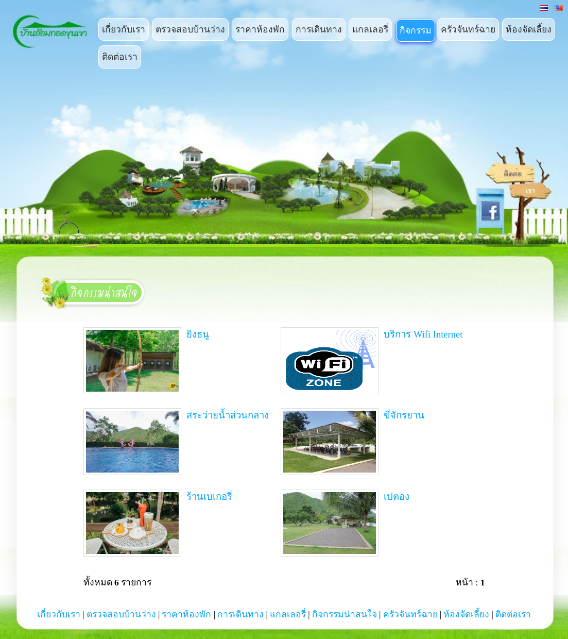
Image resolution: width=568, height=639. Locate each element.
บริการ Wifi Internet (371, 360)
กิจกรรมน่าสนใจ (344, 614)
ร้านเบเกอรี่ (157, 523)
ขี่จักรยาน (352, 441)
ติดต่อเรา (119, 57)
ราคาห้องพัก (260, 29)
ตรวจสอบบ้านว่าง (190, 29)
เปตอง (345, 523)
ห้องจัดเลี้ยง (529, 29)
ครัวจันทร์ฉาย (468, 29)
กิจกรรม (416, 30)
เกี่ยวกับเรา (123, 29)
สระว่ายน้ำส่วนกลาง (176, 441)
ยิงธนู (146, 360)
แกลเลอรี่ (370, 29)
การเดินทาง (319, 29)
